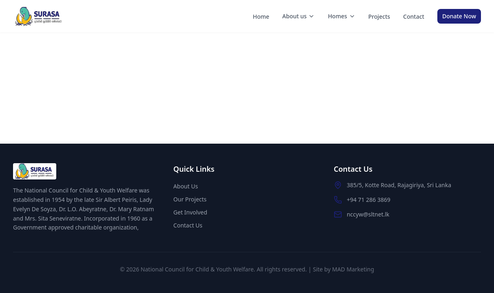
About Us (185, 186)
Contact (413, 16)
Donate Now (459, 16)
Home (261, 16)
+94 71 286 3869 (368, 199)
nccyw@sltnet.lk (368, 214)
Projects (379, 16)
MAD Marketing (353, 269)
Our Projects (189, 199)
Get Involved (190, 212)
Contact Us (187, 225)
